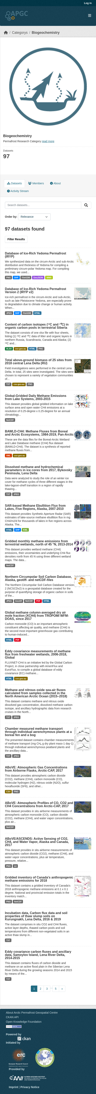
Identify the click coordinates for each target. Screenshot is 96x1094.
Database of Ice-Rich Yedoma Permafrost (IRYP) (35, 255)
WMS (49, 277)
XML (8, 455)
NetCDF (10, 420)
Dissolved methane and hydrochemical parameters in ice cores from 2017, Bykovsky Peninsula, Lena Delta (38, 470)
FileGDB (26, 277)
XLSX (9, 348)
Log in (88, 3)
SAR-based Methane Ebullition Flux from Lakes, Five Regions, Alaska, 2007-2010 (35, 507)
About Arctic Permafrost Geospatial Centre (32, 1012)
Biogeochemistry (46, 33)
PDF (38, 601)
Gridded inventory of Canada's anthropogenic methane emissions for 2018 (39, 879)
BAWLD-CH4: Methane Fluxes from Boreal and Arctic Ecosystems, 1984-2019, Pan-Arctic (39, 433)
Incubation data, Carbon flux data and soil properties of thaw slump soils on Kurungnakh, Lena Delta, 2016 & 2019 (36, 916)
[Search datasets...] (43, 205)
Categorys (20, 33)
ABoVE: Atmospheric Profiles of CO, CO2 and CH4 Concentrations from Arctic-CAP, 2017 (39, 804)
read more (48, 141)
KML (25, 530)
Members (36, 183)
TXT (8, 384)
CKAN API (12, 1017)
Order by (10, 216)
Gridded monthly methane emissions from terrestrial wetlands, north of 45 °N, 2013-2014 (39, 542)
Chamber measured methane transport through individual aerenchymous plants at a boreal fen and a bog (38, 732)
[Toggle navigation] (90, 16)
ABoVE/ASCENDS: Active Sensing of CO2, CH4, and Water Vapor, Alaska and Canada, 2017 (37, 842)
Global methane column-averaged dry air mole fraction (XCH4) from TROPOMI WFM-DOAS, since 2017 (37, 615)
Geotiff (18, 601)
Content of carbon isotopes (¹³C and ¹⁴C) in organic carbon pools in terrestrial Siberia (37, 326)
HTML (37, 313)
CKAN (24, 1039)
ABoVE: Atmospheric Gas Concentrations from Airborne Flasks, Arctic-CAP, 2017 (36, 769)
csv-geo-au (20, 348)
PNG (8, 277)
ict (15, 866)
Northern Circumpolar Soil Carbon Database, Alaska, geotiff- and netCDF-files (38, 578)
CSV (8, 791)
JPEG (9, 313)
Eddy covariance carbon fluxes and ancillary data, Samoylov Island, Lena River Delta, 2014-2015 (38, 955)
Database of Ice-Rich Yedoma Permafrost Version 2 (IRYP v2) (35, 290)
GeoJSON (38, 277)
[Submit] (86, 205)
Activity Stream (18, 191)
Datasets (14, 183)
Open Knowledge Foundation (23, 1021)
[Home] (6, 33)
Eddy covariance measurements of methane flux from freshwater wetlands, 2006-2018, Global (37, 654)
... (51, 987)
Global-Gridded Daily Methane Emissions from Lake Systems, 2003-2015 (35, 397)
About (55, 183)
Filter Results (16, 239)
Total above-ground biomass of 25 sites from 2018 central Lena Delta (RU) (38, 361)
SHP (16, 277)
